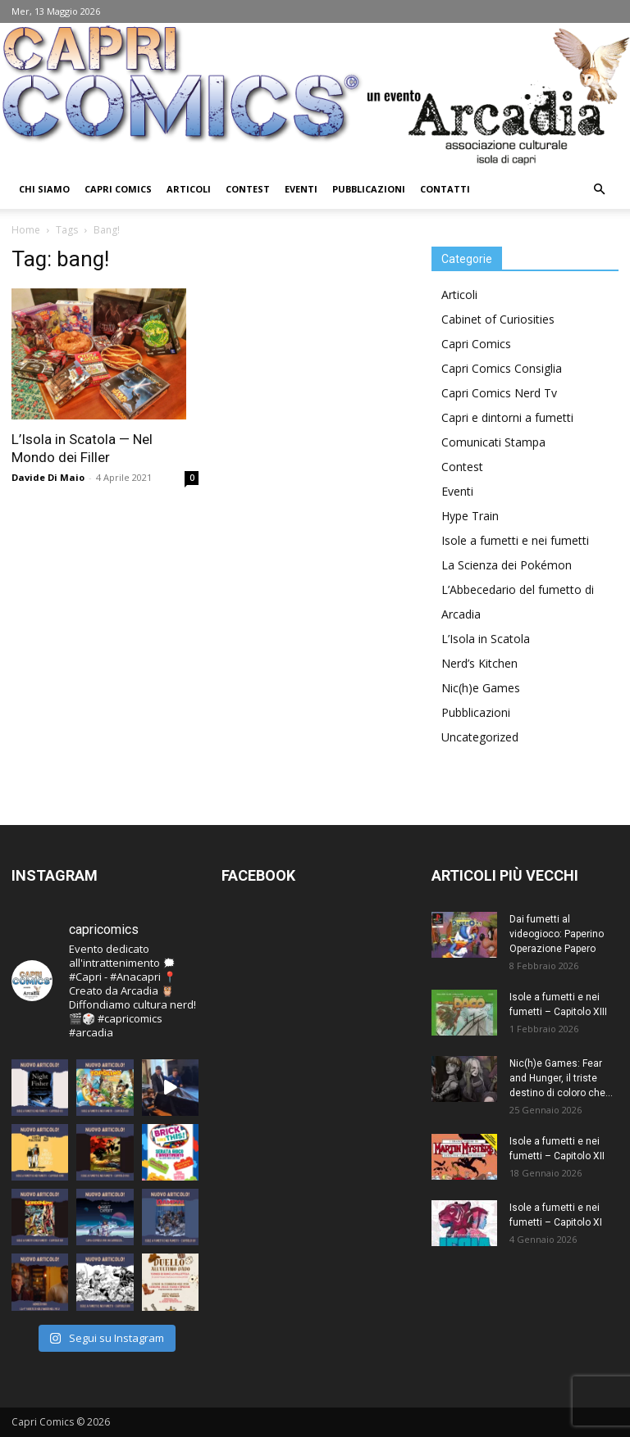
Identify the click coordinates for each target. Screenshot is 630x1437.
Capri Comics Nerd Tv (499, 393)
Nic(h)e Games (480, 688)
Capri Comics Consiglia (501, 368)
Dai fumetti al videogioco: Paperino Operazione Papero (556, 933)
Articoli (189, 189)
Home (25, 230)
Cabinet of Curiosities (498, 319)
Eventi (301, 189)
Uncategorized (479, 737)
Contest (248, 189)
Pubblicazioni (368, 189)
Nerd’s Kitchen (479, 663)
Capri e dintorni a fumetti (507, 417)
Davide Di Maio (47, 477)
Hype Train (470, 516)
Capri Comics (118, 189)
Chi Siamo (44, 189)
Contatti (445, 189)
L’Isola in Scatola (485, 638)
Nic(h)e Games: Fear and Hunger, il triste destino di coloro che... (561, 1078)
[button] (599, 189)
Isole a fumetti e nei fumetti (515, 540)
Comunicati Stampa (493, 442)
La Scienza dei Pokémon (506, 565)
